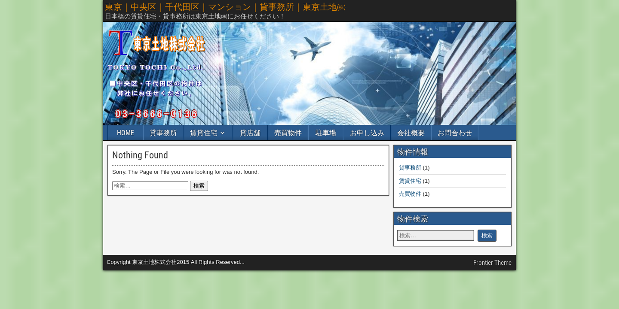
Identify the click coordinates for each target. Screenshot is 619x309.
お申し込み (367, 133)
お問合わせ (455, 133)
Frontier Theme (492, 263)
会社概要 (411, 133)
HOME (125, 133)
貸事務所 (163, 133)
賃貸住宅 (204, 133)
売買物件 (288, 133)
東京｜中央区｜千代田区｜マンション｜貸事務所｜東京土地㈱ (225, 7)
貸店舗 (250, 133)
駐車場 (326, 133)
